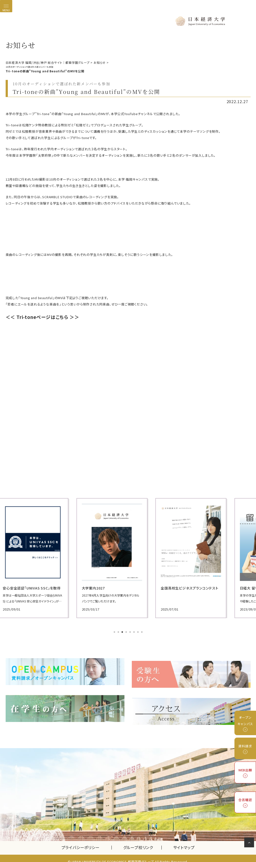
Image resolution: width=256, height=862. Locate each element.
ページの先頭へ (250, 843)
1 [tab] (115, 632)
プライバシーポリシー (80, 841)
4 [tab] (126, 632)
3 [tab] (123, 632)
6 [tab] (134, 632)
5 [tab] (130, 632)
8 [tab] (142, 632)
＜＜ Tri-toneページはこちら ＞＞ (42, 316)
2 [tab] (119, 632)
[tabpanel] (44, 557)
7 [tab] (138, 632)
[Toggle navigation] (6, 6)
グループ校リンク (142, 841)
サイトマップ (184, 841)
